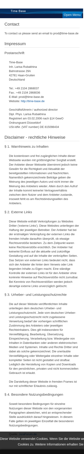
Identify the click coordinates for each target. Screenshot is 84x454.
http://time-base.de (33, 101)
